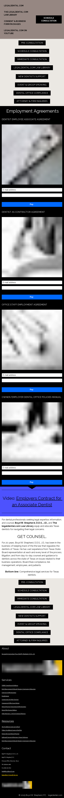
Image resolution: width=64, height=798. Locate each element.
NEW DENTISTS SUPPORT (32, 76)
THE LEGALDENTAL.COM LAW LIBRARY (16, 13)
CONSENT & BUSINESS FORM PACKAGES (15, 22)
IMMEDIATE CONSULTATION (32, 59)
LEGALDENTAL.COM (13, 5)
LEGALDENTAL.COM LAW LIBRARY (32, 67)
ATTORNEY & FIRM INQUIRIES (32, 101)
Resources (8, 721)
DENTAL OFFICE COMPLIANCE (32, 93)
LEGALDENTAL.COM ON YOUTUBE (15, 31)
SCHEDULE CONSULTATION (48, 19)
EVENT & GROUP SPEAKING (32, 85)
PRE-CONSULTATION (32, 43)
